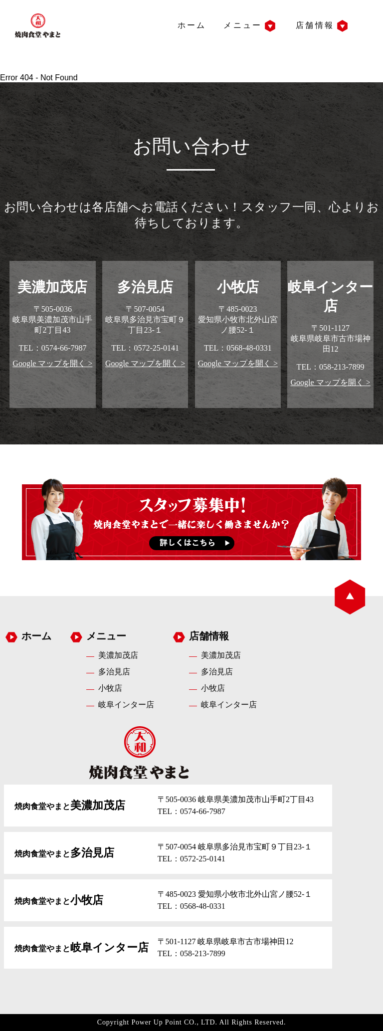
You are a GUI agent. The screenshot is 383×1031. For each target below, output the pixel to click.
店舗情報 (315, 25)
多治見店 (114, 671)
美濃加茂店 (118, 655)
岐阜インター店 (126, 704)
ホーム (192, 25)
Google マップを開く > (52, 363)
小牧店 (110, 688)
